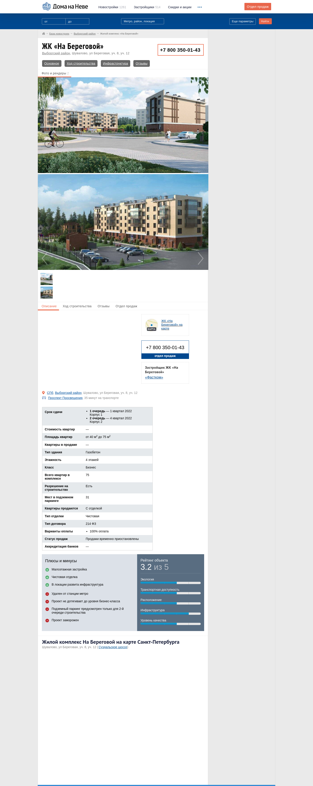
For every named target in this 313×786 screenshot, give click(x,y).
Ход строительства (81, 63)
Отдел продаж (258, 6)
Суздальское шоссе (113, 647)
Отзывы (141, 63)
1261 (112, 7)
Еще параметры (242, 21)
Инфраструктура (115, 63)
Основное (51, 63)
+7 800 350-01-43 (180, 50)
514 (147, 7)
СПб (50, 393)
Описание (49, 306)
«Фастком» (154, 377)
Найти (265, 21)
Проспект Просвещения (65, 398)
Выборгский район (56, 53)
